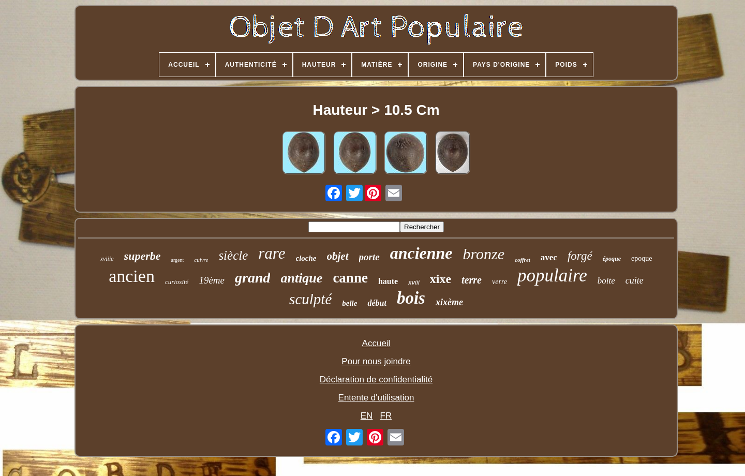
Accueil (376, 343)
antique (301, 278)
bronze (484, 253)
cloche (306, 258)
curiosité (177, 282)
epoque (641, 258)
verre (499, 282)
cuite (634, 280)
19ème (212, 280)
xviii (414, 282)
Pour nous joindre (375, 361)
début (376, 303)
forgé (580, 255)
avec (549, 257)
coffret (522, 260)
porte (369, 256)
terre (471, 280)
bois (411, 298)
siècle (233, 255)
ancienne (421, 253)
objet (338, 256)
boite (606, 281)
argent (177, 260)
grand (252, 278)
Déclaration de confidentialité (376, 379)
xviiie (107, 258)
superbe (142, 255)
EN (367, 416)
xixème (449, 302)
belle (349, 303)
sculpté (310, 299)
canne (350, 278)
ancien (132, 276)
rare (271, 253)
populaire (552, 275)
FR (386, 416)
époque (612, 258)
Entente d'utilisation (376, 398)
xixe (440, 279)
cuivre (201, 260)
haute (388, 281)
